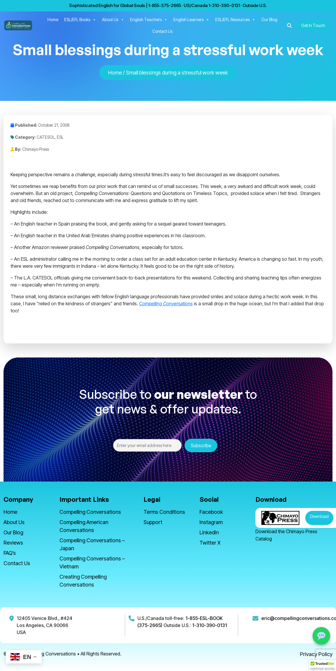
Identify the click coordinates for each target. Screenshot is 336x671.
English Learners (191, 20)
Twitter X (210, 543)
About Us (113, 20)
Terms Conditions (164, 512)
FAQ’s (10, 553)
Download (319, 516)
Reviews (13, 543)
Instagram (211, 522)
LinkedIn (209, 532)
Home (52, 19)
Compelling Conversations (90, 512)
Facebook (211, 512)
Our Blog (269, 19)
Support (153, 522)
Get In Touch (313, 25)
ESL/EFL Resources (235, 20)
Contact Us (162, 31)
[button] (289, 25)
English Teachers (149, 20)
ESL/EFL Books (80, 20)
